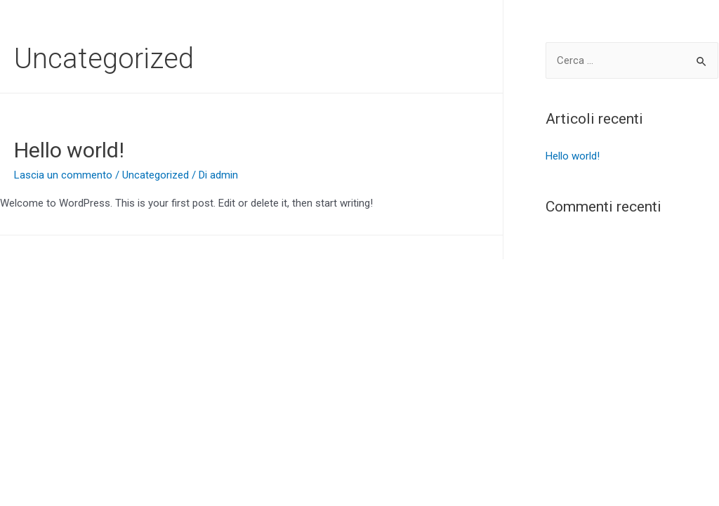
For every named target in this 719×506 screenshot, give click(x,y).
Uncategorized (155, 175)
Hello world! (69, 150)
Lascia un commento (63, 175)
